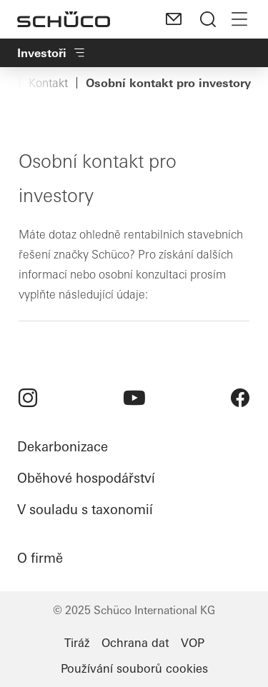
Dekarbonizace (62, 446)
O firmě (40, 558)
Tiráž (77, 643)
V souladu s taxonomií (85, 509)
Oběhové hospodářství (86, 478)
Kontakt (48, 82)
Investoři (51, 53)
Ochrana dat (135, 643)
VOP (192, 643)
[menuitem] (28, 397)
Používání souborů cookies (134, 668)
